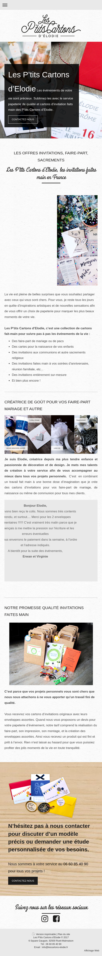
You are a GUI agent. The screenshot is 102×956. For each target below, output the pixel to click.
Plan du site (64, 934)
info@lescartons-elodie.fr (55, 947)
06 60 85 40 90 (53, 944)
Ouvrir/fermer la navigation (51, 5)
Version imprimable (44, 934)
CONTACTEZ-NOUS (23, 119)
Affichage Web (91, 950)
